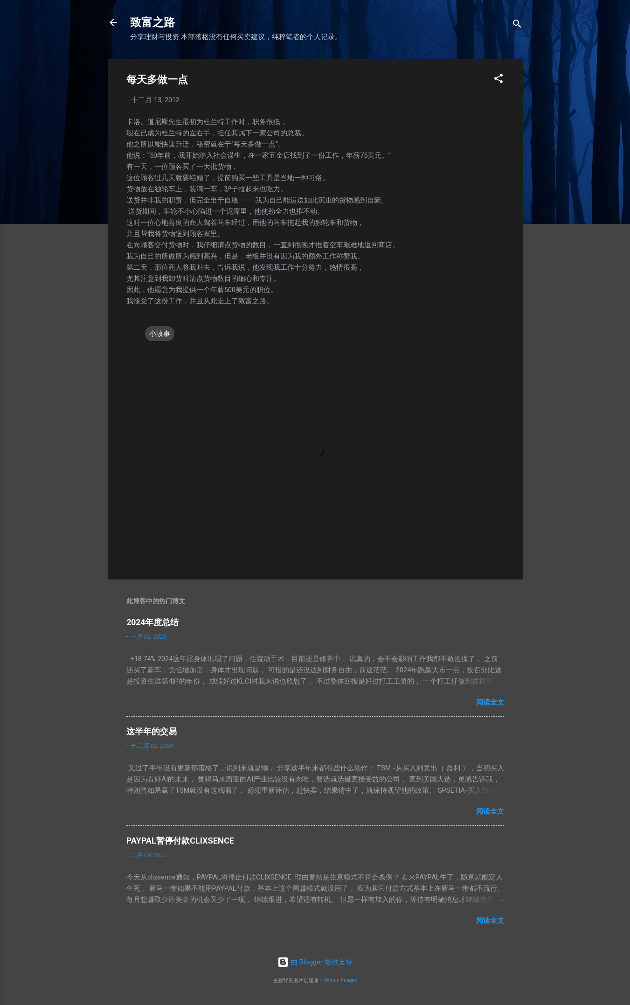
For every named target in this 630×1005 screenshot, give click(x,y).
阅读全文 (490, 702)
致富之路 (152, 22)
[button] (498, 80)
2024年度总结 (152, 622)
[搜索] (517, 25)
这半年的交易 (151, 731)
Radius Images (340, 980)
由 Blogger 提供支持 (315, 962)
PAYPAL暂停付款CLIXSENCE (180, 840)
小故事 (159, 333)
